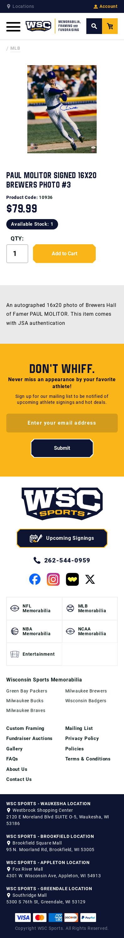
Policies (74, 749)
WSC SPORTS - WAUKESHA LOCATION (48, 803)
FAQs (12, 759)
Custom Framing (25, 728)
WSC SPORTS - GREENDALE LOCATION (49, 888)
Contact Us (19, 779)
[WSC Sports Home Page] (53, 26)
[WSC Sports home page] (62, 505)
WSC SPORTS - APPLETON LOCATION (48, 862)
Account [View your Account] (106, 6)
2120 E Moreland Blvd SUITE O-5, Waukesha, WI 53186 (57, 820)
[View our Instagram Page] (53, 579)
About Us (16, 769)
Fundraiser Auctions (29, 738)
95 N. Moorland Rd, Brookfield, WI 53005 (50, 849)
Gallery (14, 749)
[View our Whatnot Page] (72, 579)
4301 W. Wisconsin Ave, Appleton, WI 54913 (53, 875)
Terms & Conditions (88, 759)
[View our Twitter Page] (90, 579)
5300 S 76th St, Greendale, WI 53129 (46, 901)
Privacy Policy (82, 738)
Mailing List (79, 728)
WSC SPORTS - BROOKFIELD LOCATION (50, 836)
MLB (15, 48)
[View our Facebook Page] (34, 579)
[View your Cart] (110, 26)
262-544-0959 (62, 560)
